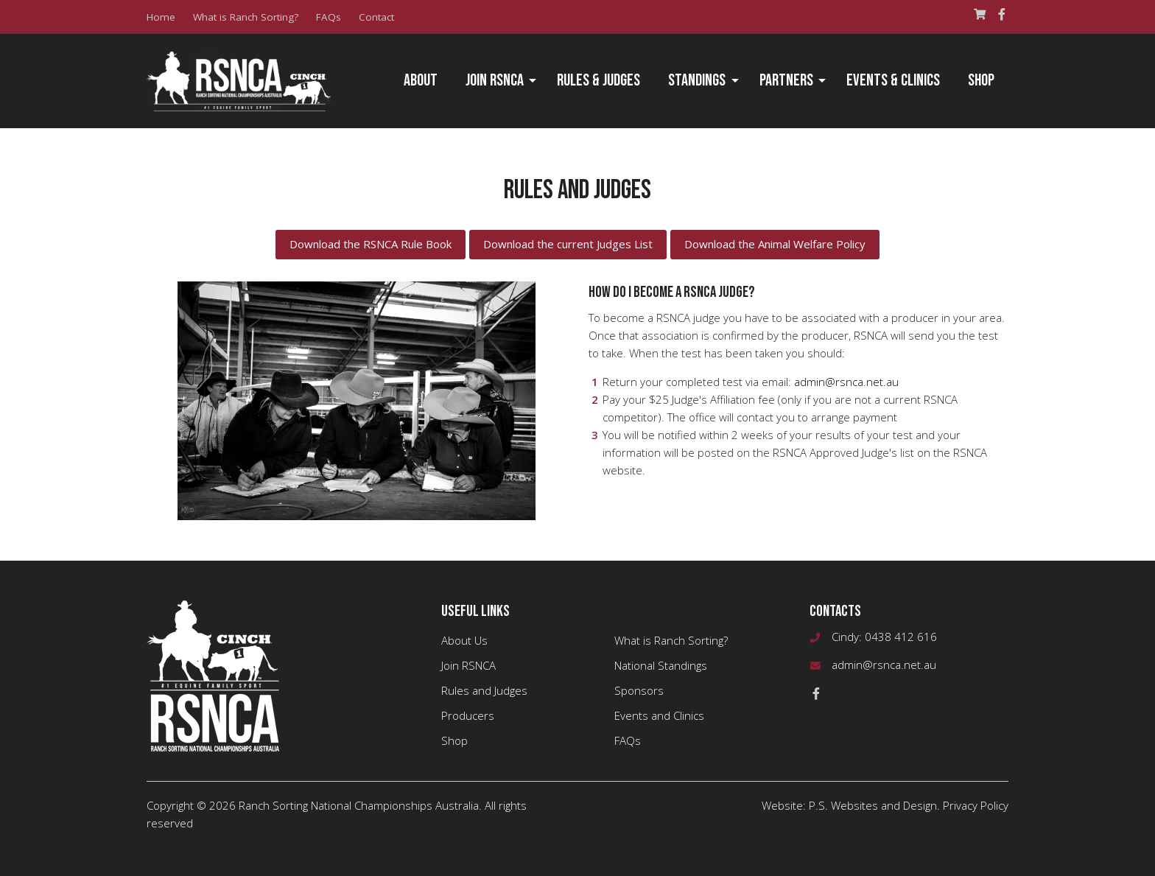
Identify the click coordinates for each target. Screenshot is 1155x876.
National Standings (660, 665)
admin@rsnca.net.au (846, 381)
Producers (467, 715)
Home (161, 17)
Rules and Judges (484, 690)
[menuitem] (421, 81)
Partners (786, 81)
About (421, 81)
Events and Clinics (659, 715)
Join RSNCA (495, 81)
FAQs (328, 17)
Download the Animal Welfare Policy (775, 243)
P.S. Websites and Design (873, 805)
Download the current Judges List (568, 243)
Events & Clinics (893, 81)
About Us (464, 640)
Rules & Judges (598, 81)
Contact (376, 17)
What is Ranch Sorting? (245, 17)
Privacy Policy (975, 805)
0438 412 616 (901, 636)
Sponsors (639, 690)
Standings (697, 81)
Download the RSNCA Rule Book (370, 243)
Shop (981, 81)
